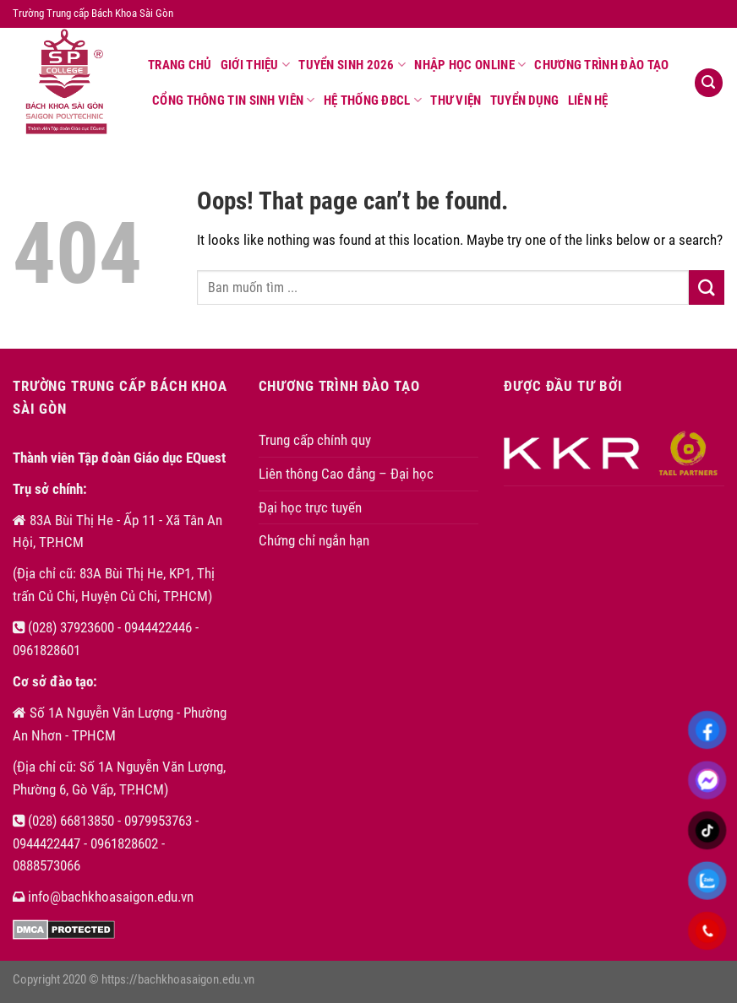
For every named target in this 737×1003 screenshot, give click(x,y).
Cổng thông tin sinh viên (233, 100)
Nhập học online (470, 65)
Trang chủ (180, 65)
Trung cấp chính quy (315, 439)
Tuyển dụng (525, 100)
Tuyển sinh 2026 (352, 65)
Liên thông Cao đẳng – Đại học (346, 473)
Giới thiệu (256, 65)
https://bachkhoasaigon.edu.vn (177, 979)
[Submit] (706, 287)
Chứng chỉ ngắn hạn (314, 540)
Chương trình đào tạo (601, 65)
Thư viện (455, 100)
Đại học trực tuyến (310, 507)
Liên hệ (588, 100)
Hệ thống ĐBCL (373, 100)
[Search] (709, 82)
